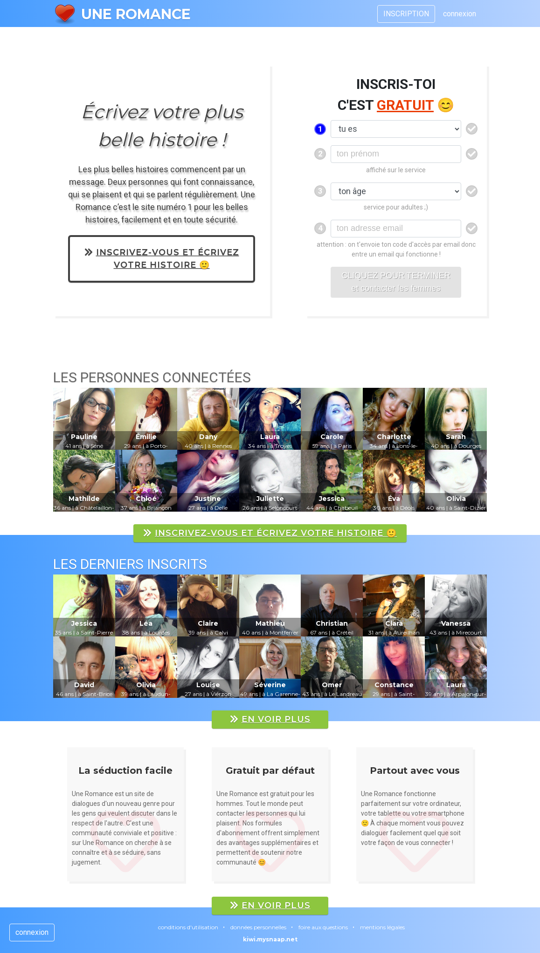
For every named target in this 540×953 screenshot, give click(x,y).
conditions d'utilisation (188, 927)
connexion (459, 13)
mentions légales (382, 927)
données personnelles (258, 927)
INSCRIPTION (406, 13)
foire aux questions (323, 927)
